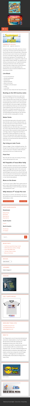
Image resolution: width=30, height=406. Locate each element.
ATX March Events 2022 (8, 201)
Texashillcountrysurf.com (8, 325)
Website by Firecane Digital (8, 401)
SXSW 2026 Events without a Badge (12, 247)
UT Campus (5, 230)
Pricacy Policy (24, 401)
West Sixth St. (6, 216)
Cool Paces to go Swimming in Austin (12, 246)
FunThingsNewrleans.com (9, 327)
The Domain (5, 229)
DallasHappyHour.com (8, 329)
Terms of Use (17, 401)
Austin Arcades (23, 201)
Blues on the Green (8, 253)
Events (13, 46)
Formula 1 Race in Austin (10, 251)
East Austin (5, 214)
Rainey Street (6, 212)
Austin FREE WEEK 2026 (9, 249)
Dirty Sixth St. (6, 218)
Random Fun (17, 46)
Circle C (4, 223)
